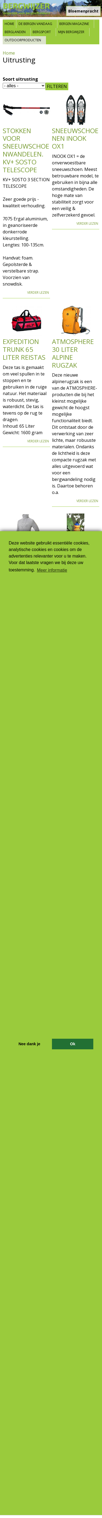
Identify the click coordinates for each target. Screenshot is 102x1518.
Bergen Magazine (74, 23)
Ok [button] (72, 1044)
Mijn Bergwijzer (71, 32)
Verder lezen (38, 292)
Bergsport (42, 32)
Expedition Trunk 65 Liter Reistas (24, 349)
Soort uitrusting (20, 79)
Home (9, 23)
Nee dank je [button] (29, 1044)
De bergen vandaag (35, 23)
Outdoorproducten (23, 40)
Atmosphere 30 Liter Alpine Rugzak (73, 353)
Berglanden (15, 32)
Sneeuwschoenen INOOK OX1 (75, 138)
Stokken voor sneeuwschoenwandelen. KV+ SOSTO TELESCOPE (26, 150)
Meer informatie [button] (52, 570)
